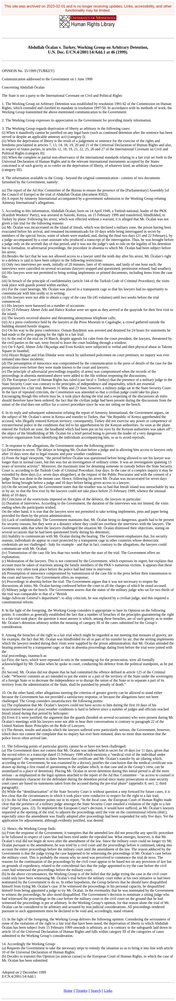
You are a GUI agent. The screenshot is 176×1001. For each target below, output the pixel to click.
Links (108, 991)
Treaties (82, 991)
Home (68, 991)
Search (96, 991)
